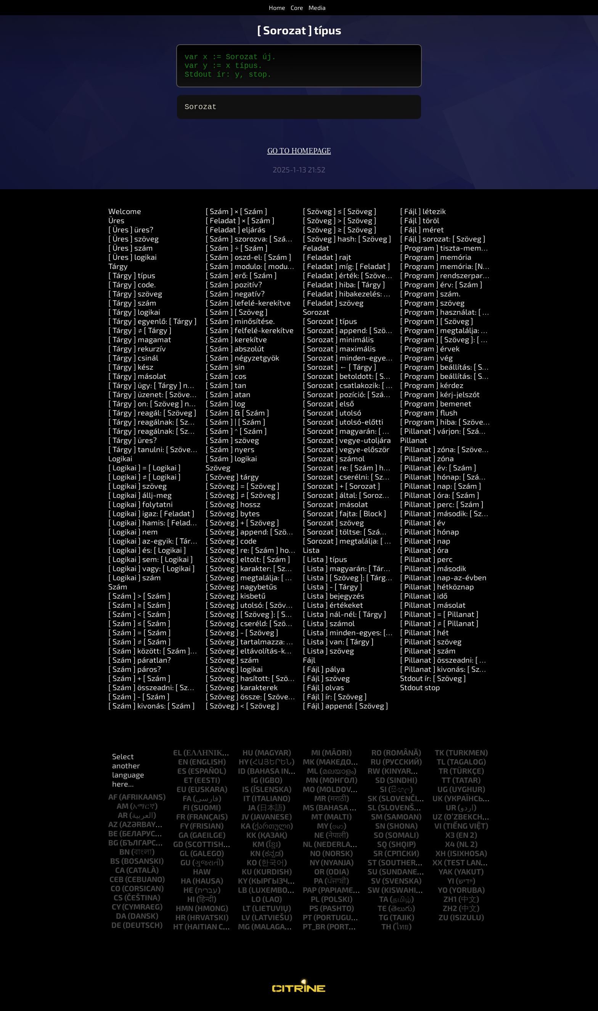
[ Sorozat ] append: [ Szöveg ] (352, 336)
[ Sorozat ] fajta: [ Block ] (344, 519)
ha (186, 886)
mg (244, 932)
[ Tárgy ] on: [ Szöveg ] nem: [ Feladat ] (173, 409)
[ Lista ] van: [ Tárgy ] (338, 647)
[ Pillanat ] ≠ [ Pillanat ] (439, 629)
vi (438, 831)
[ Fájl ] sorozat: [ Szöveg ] (442, 244)
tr (443, 776)
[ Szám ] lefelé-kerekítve (248, 308)
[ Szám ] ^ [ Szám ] (236, 436)
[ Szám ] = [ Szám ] (139, 638)
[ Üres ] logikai (132, 262)
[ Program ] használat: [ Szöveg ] (455, 317)
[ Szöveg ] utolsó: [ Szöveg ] (252, 610)
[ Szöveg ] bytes (233, 519)
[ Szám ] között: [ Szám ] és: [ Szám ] (169, 656)
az (113, 830)
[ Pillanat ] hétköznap (437, 592)
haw (202, 877)
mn (312, 785)
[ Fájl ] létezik (423, 217)
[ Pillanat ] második (433, 574)
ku (247, 877)
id (242, 776)
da (121, 921)
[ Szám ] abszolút (235, 354)
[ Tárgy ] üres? (132, 446)
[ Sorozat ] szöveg (333, 528)
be (113, 839)
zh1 (450, 905)
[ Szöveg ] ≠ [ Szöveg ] (243, 501)
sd (380, 785)
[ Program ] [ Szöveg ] (436, 327)
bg (113, 848)
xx (437, 868)
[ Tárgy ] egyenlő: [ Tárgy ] (152, 327)
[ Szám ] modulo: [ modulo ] (252, 272)
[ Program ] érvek (430, 354)
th (386, 932)
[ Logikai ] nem (133, 537)
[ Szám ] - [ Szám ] (139, 702)
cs (118, 903)
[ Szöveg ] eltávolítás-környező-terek (270, 656)
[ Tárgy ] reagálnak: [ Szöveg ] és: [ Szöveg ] (181, 427)
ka (246, 831)
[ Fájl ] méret (422, 235)
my (322, 831)
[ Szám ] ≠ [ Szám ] (139, 647)
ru (376, 767)
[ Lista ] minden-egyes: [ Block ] (356, 638)
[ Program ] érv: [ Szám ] (441, 290)
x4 (450, 850)
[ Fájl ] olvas (323, 693)
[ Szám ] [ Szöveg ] (237, 317)
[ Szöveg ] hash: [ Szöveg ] (347, 244)
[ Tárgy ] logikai (134, 317)
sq (382, 850)
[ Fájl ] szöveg (326, 684)
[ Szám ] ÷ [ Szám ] (237, 253)
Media (317, 7)
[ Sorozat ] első (328, 409)
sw (374, 895)
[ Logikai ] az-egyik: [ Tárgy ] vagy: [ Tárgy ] (180, 546)
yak (446, 877)
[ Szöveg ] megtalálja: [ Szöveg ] (260, 583)
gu (185, 868)
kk (251, 840)
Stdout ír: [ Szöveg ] (433, 684)
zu (443, 923)
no (315, 859)
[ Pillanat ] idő (423, 601)
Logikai (120, 464)
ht (178, 932)
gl (184, 859)
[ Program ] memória (435, 262)
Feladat (316, 253)
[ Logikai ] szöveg (137, 491)
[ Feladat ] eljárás (235, 235)
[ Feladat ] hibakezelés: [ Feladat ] (360, 299)
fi (186, 813)
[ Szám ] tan (226, 391)
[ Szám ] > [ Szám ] (139, 601)
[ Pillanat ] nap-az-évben (443, 583)
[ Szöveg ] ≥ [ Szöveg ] (339, 235)
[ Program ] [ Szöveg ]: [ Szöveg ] (455, 345)
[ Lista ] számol (329, 629)
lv (245, 923)
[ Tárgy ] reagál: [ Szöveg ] (152, 418)
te (382, 914)
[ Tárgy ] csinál (133, 363)
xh (441, 859)
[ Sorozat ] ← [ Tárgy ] (339, 372)
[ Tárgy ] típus (131, 281)
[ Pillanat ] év (422, 528)
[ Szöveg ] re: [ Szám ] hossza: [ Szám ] (270, 555)
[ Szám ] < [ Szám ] (139, 620)
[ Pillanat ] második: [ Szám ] (448, 519)
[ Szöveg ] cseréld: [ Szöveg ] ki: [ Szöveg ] (276, 629)
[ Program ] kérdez (431, 391)
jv (245, 822)
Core (297, 7)
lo (256, 905)
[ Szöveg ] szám (232, 665)
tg (383, 923)
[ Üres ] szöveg (133, 244)
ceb (116, 885)
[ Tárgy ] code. (132, 290)
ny (314, 868)
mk (309, 767)
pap (310, 895)
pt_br (314, 932)
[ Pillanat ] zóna (427, 464)
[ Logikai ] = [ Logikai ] (144, 473)
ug (442, 795)
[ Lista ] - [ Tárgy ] (332, 592)
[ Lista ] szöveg (328, 656)
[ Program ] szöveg (432, 308)
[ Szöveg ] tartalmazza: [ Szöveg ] (263, 647)
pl (315, 905)
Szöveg (218, 473)
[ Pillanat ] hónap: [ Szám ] (445, 482)
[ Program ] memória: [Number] (454, 272)
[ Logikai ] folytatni (140, 510)
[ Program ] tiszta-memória (447, 253)
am (123, 811)
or (319, 877)
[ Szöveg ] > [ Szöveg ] (339, 226)
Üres (116, 226)
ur (451, 813)
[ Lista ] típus (325, 565)
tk (439, 758)
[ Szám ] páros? (134, 674)
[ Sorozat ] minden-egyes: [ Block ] (361, 363)
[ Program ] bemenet (435, 409)
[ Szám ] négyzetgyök (242, 363)
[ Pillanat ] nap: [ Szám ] (440, 491)
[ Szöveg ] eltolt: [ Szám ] (248, 565)
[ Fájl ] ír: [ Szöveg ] (335, 702)
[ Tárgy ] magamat (139, 345)
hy (243, 767)
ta (383, 905)
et (188, 785)
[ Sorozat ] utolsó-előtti (343, 427)
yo (443, 895)
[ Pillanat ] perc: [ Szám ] (442, 510)
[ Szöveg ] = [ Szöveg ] (243, 491)
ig (254, 785)
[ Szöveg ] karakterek (242, 693)
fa (187, 804)
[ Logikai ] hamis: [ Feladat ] (155, 528)
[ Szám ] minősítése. (240, 327)
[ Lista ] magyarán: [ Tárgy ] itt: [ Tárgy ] (370, 574)
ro (376, 758)
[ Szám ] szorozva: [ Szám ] (251, 244)
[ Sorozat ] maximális (339, 354)
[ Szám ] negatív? (235, 299)
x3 (450, 840)
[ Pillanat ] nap (425, 546)
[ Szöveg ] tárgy (232, 482)
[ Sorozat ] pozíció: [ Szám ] (349, 400)
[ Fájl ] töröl (419, 226)
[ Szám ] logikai (231, 464)
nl (307, 850)
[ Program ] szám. (430, 299)
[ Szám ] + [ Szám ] (139, 684)
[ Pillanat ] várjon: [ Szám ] (445, 436)
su (373, 877)
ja (252, 813)
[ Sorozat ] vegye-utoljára (347, 446)
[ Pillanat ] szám (428, 656)
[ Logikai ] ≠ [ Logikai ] (144, 482)
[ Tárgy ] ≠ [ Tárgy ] (140, 336)
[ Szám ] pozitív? (234, 290)
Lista (311, 555)
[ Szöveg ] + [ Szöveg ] (242, 528)
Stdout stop (420, 693)
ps (313, 914)
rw (374, 776)
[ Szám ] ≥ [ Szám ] (139, 610)
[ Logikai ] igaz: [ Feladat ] (151, 519)
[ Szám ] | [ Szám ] (235, 427)
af (112, 802)
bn (124, 857)
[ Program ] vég (426, 363)
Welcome (124, 217)
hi (191, 905)
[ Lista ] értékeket (333, 610)
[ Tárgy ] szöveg (135, 299)
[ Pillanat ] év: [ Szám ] (438, 473)
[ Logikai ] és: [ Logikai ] (147, 555)
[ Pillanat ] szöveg (430, 647)
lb (242, 895)
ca (120, 876)
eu (181, 795)
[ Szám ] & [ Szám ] (237, 418)
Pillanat (413, 446)
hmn (184, 914)
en (183, 767)
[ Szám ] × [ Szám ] (236, 217)
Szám (117, 592)
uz (437, 822)
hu (248, 758)
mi (315, 758)
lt (247, 914)
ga (183, 840)
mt (317, 822)
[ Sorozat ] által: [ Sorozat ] (348, 501)
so (379, 840)
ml (312, 776)
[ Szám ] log (225, 409)
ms (308, 813)
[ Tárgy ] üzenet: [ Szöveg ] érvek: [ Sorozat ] (183, 400)
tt (446, 785)
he (188, 895)
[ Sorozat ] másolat (335, 510)
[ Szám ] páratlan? (139, 665)
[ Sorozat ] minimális (338, 345)
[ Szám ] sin (225, 372)
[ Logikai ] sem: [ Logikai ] (150, 565)
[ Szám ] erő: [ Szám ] (241, 281)
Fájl (309, 665)
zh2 (450, 914)
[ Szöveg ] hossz (233, 510)
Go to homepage (299, 157)
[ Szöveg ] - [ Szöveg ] (242, 638)
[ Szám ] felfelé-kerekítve (250, 336)
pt (307, 923)
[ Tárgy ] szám (132, 308)
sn (380, 831)
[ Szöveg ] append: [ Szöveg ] (254, 537)
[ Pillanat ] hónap (429, 537)
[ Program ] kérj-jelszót (440, 400)
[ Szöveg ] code (231, 546)
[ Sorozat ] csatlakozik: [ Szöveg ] (359, 391)
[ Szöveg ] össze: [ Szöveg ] (251, 702)
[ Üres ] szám (130, 253)
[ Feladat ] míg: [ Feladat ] (346, 272)
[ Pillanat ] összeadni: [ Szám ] (451, 665)
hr (180, 923)
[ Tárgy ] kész (130, 372)
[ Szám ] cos (226, 381)
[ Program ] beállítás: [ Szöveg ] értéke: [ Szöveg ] (483, 381)
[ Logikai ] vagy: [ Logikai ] (151, 574)
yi (450, 886)
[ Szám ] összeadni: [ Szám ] (155, 693)
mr (320, 804)
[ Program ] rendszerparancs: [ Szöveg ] (468, 281)
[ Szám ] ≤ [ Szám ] (139, 629)
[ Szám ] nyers (230, 455)
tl (441, 767)
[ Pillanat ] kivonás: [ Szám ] (447, 674)
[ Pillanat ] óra (424, 555)
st (372, 868)
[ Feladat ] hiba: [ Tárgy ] (344, 290)
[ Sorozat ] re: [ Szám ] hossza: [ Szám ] (368, 473)
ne (319, 840)
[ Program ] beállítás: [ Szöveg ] (453, 372)
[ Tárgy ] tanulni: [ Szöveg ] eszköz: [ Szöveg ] (184, 455)
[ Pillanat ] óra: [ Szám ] (439, 501)
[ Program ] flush (429, 418)
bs (115, 866)
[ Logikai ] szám (134, 583)
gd (178, 850)
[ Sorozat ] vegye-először (346, 455)
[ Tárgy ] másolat (137, 381)
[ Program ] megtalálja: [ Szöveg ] (457, 336)
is (245, 795)
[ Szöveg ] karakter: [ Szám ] (253, 574)
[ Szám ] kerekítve (236, 345)
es (181, 776)
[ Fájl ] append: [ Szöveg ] (345, 711)
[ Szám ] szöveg (232, 446)
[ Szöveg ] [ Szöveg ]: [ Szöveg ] (258, 620)
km (258, 850)
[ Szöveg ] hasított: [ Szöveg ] (255, 684)
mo (309, 795)
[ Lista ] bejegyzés (333, 601)
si (383, 795)
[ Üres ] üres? (130, 235)
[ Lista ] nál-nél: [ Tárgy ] (344, 620)
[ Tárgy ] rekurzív (137, 354)
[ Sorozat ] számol (334, 464)
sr (378, 859)
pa (318, 886)
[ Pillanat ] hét (424, 638)
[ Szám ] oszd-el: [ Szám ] (248, 262)
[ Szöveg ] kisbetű (235, 601)
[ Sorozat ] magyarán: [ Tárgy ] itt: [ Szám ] (375, 436)
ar (123, 821)
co (116, 894)
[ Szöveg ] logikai (234, 674)
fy (184, 831)
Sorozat (316, 317)
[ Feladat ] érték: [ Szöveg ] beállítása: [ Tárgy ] (382, 281)
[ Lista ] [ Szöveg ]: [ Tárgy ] (348, 583)
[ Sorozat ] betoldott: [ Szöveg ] (355, 381)
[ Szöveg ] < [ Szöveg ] (242, 711)
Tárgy (118, 272)
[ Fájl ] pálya (324, 674)
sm (377, 822)
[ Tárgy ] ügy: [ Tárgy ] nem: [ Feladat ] (172, 391)
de (116, 930)
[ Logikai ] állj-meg (140, 501)
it (246, 804)
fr (180, 822)
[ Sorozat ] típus (330, 327)
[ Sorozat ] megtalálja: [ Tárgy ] (355, 546)
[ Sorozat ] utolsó (332, 418)
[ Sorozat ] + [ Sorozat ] (341, 491)
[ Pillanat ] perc (426, 565)
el (177, 758)
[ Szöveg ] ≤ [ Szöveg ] (339, 217)
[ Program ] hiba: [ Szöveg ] (446, 427)
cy (116, 912)
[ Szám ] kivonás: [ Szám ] (151, 711)
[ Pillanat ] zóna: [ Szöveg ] (445, 455)
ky (242, 886)
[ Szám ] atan (228, 400)
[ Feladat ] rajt (327, 262)
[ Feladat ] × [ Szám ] (240, 226)
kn (255, 859)
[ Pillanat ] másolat (433, 610)
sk (372, 804)
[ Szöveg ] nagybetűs (241, 592)
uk (437, 804)
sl (372, 813)
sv (376, 886)
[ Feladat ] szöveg (333, 308)
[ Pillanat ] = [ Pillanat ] (439, 620)
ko (252, 868)
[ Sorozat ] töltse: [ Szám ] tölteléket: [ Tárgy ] (380, 537)
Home (277, 7)
